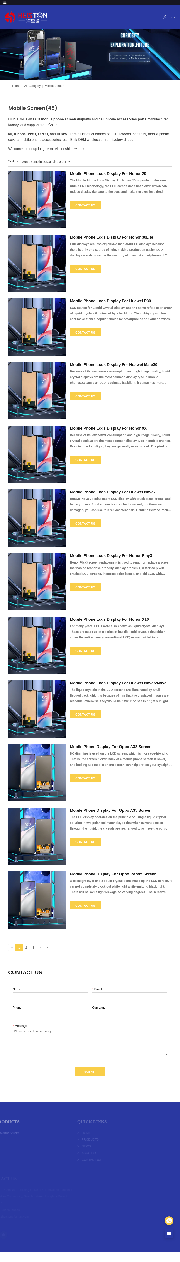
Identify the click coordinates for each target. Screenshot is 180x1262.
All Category (32, 86)
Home (16, 86)
